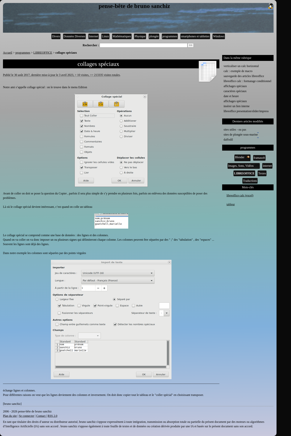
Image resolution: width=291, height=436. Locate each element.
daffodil (229, 139)
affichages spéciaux (235, 86)
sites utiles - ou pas (235, 129)
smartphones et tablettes (195, 36)
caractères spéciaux (235, 91)
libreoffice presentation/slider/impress (246, 111)
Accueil (7, 52)
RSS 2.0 (52, 415)
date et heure (231, 96)
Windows (218, 36)
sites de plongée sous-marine (241, 134)
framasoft (259, 157)
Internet (93, 36)
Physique (140, 36)
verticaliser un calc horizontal (241, 66)
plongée (154, 36)
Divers (56, 36)
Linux (105, 36)
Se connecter (26, 415)
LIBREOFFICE (42, 52)
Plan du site (10, 415)
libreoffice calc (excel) (240, 195)
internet (267, 165)
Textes (262, 173)
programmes (169, 36)
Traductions (250, 180)
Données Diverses (74, 36)
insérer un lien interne (237, 106)
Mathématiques (122, 36)
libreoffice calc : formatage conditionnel (247, 81)
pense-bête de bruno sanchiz (186, 6)
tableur (231, 204)
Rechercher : (91, 45)
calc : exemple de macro (238, 71)
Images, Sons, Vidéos (243, 165)
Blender (242, 157)
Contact (41, 415)
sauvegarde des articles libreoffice (244, 76)
